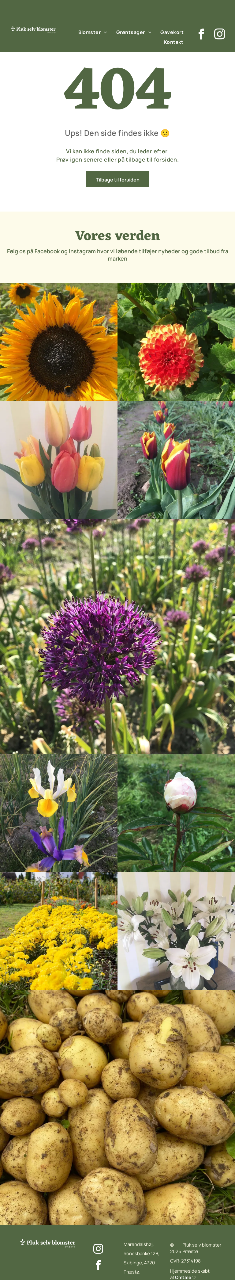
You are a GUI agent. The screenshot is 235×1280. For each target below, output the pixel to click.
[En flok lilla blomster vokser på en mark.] (59, 342)
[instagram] (219, 35)
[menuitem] (93, 32)
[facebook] (201, 35)
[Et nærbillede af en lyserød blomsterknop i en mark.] (176, 342)
